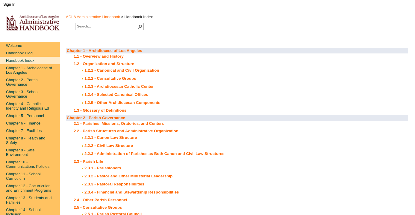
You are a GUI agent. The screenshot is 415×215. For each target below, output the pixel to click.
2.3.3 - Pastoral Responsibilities (114, 184)
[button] (140, 26)
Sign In (9, 4)
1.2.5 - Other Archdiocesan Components (122, 102)
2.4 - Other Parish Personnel (100, 200)
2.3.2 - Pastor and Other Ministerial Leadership (128, 176)
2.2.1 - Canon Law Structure (110, 137)
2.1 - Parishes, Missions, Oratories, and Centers (119, 123)
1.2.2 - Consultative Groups (110, 78)
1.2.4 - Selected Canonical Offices (116, 94)
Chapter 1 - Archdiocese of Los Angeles (104, 50)
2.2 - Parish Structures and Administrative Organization (126, 131)
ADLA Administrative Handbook (93, 17)
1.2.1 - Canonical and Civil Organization (121, 70)
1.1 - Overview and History (99, 56)
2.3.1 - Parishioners (102, 168)
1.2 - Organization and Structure (104, 64)
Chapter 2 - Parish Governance (96, 118)
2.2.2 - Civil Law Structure (108, 145)
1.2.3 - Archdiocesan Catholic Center (119, 86)
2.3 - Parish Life (88, 161)
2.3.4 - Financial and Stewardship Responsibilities (131, 192)
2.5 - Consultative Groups (98, 207)
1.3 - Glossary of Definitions (100, 110)
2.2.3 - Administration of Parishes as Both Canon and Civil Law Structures (154, 153)
